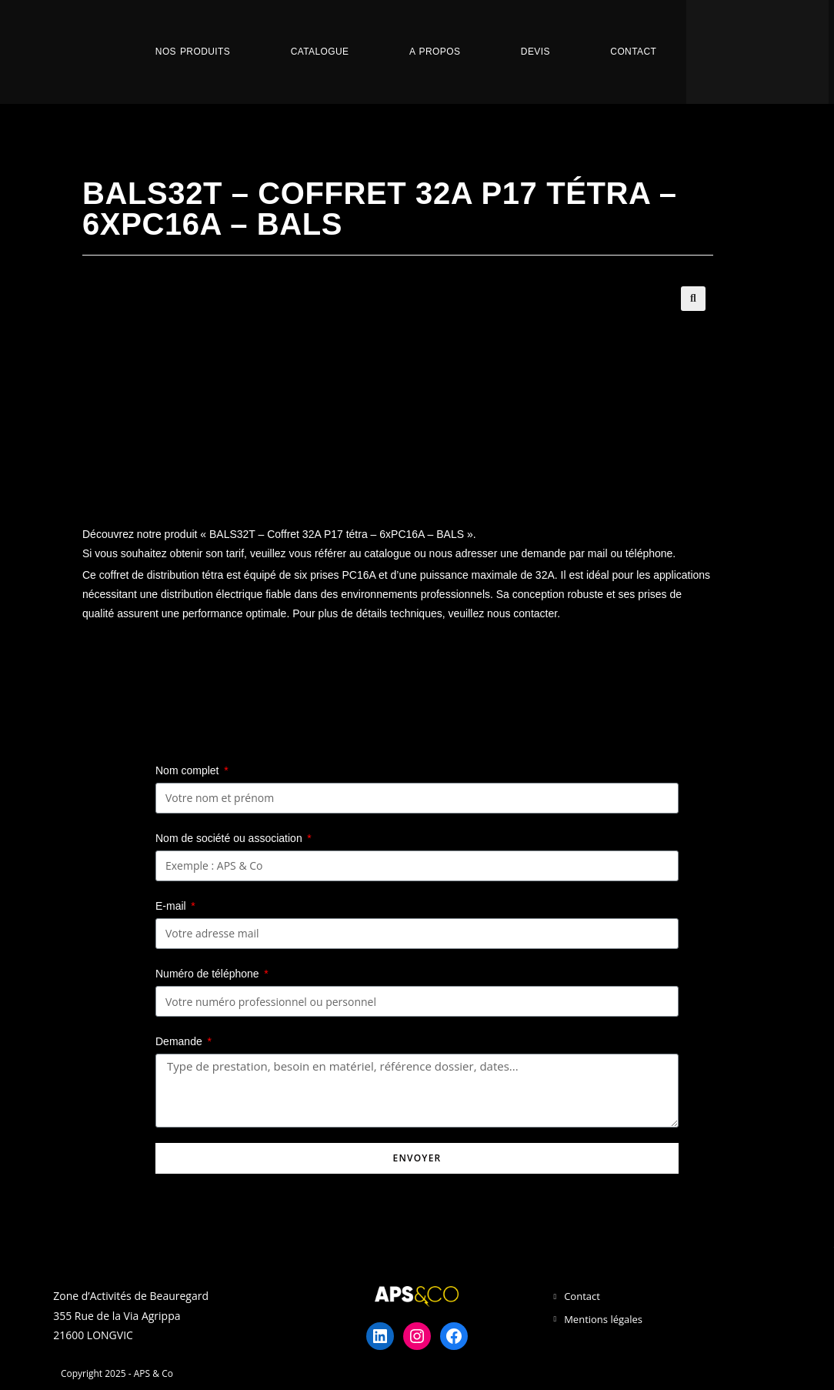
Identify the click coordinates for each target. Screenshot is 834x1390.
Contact (633, 51)
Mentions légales (603, 1319)
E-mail (172, 906)
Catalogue (320, 51)
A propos (434, 51)
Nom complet (188, 770)
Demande (180, 1041)
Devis (535, 51)
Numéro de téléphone (208, 973)
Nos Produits (192, 51)
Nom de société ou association (230, 838)
